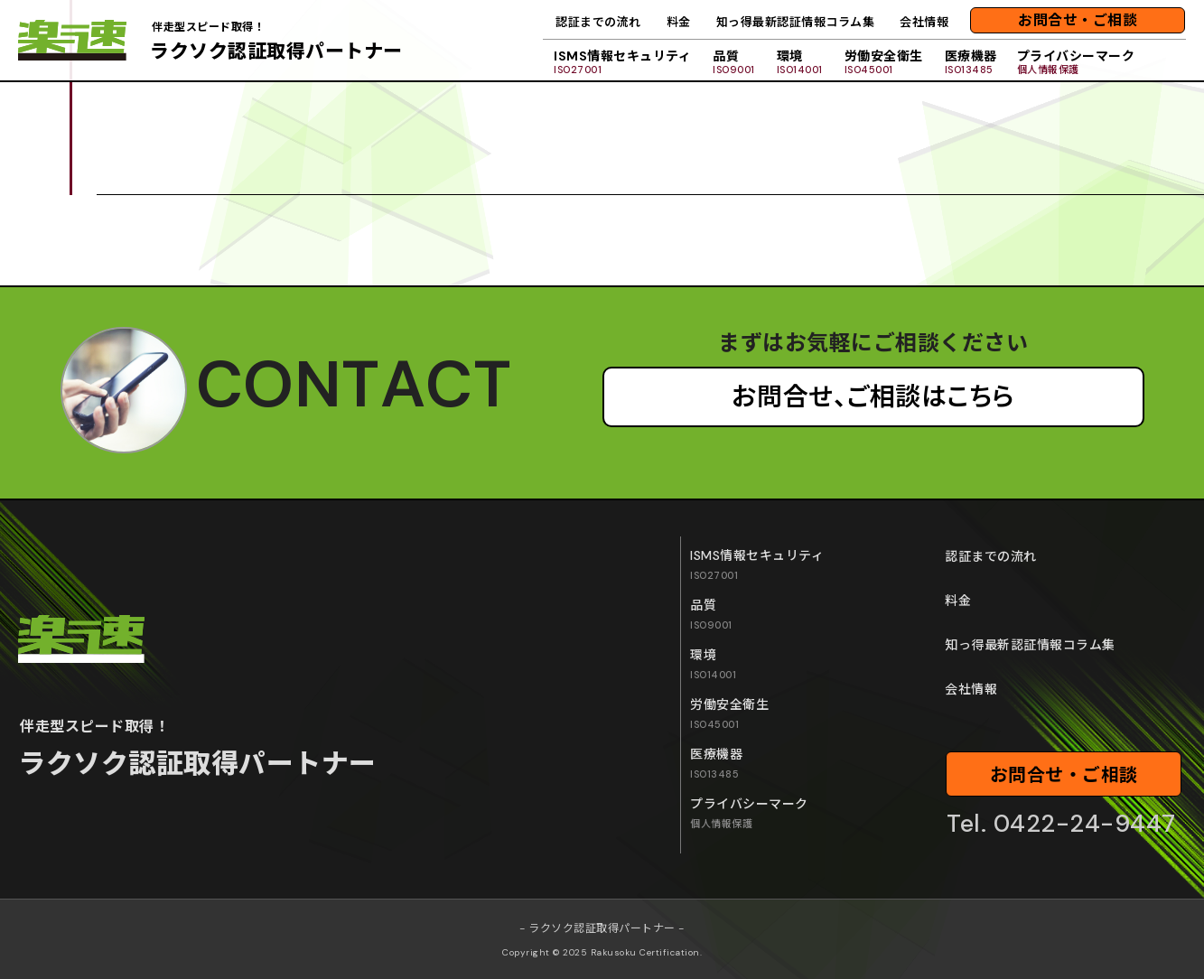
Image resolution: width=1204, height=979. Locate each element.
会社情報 (924, 22)
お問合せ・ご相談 (1077, 20)
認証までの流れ (598, 22)
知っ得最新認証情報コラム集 (795, 22)
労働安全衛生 (884, 62)
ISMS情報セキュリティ (622, 62)
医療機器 (971, 62)
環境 (800, 62)
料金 (679, 22)
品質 (734, 62)
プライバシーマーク (1076, 62)
